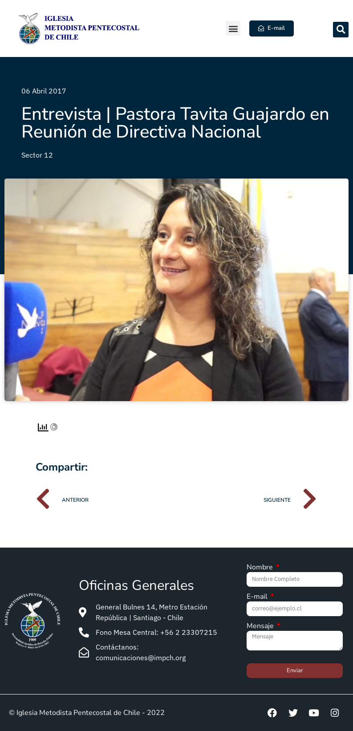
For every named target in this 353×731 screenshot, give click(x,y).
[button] (233, 28)
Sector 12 (37, 154)
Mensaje (261, 626)
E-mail (258, 597)
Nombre (261, 568)
